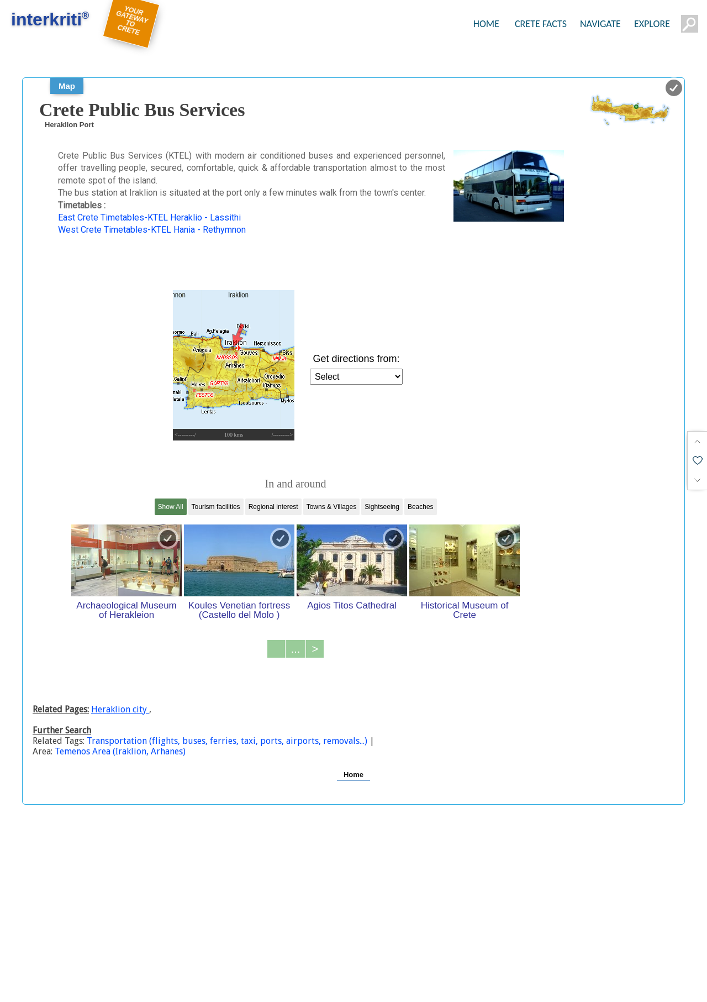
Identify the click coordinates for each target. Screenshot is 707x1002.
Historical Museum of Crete (465, 610)
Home (353, 774)
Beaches (421, 507)
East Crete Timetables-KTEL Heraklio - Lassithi (149, 217)
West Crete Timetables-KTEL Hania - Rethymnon (152, 229)
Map (67, 86)
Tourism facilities (216, 507)
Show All (170, 507)
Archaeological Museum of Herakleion (126, 610)
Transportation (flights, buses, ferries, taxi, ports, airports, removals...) (228, 741)
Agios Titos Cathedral (352, 605)
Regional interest (273, 507)
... (295, 649)
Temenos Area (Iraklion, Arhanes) (120, 751)
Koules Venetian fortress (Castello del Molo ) (239, 610)
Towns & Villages (332, 507)
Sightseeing (382, 507)
